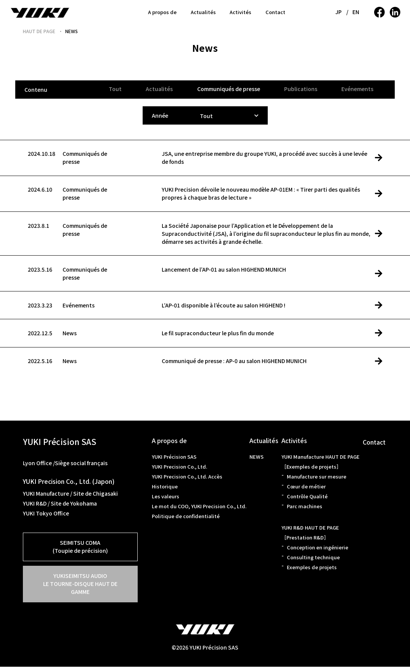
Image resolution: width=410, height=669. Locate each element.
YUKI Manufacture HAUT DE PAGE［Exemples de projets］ (320, 463)
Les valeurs (165, 498)
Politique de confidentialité (186, 518)
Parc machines (304, 508)
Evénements (357, 89)
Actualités (203, 12)
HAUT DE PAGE (39, 31)
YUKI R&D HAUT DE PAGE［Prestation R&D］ (310, 534)
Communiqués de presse (227, 89)
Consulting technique (313, 559)
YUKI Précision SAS (174, 459)
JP (338, 12)
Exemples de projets (312, 569)
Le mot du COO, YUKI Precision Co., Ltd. (199, 508)
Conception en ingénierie (317, 549)
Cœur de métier (306, 488)
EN (356, 12)
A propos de (162, 12)
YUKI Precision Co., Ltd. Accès (187, 478)
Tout (114, 89)
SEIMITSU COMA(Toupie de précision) (80, 549)
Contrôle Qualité (307, 498)
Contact (275, 12)
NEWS (256, 459)
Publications (300, 89)
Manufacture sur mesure (316, 478)
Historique (165, 488)
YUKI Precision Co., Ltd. (179, 468)
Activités (240, 12)
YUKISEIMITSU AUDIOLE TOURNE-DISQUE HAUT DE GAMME (80, 586)
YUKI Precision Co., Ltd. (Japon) (68, 483)
